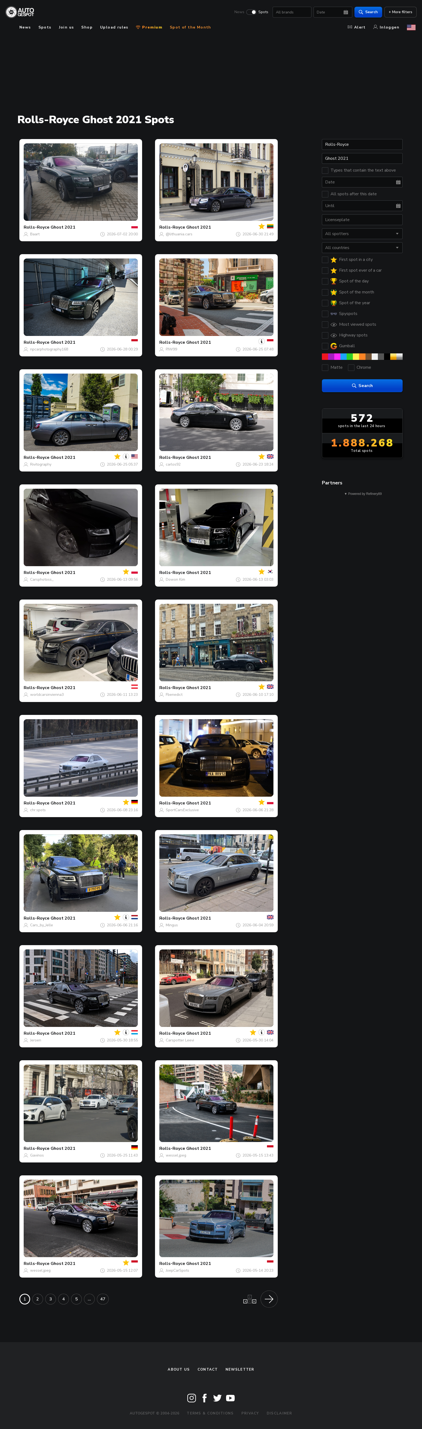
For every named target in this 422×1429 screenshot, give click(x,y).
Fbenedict (174, 694)
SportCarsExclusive (182, 810)
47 (102, 1299)
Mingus (172, 925)
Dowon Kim (175, 579)
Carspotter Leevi (180, 1040)
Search (367, 12)
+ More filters (399, 12)
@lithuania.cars (179, 234)
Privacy (250, 1413)
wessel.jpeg (176, 1155)
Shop (87, 27)
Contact (208, 1369)
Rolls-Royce (37, 227)
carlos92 (173, 464)
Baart (35, 234)
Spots (262, 12)
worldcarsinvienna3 (47, 694)
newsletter (240, 1369)
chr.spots (38, 810)
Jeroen (35, 1040)
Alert (357, 27)
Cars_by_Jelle (41, 925)
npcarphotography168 (49, 349)
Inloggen (386, 27)
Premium (149, 27)
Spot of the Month (190, 27)
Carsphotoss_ (42, 579)
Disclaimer (279, 1413)
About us (179, 1369)
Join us (66, 27)
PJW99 (171, 349)
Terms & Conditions (210, 1413)
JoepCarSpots (177, 1270)
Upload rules (114, 27)
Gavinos (37, 1155)
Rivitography (40, 464)
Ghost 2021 (63, 227)
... (89, 1299)
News (238, 12)
